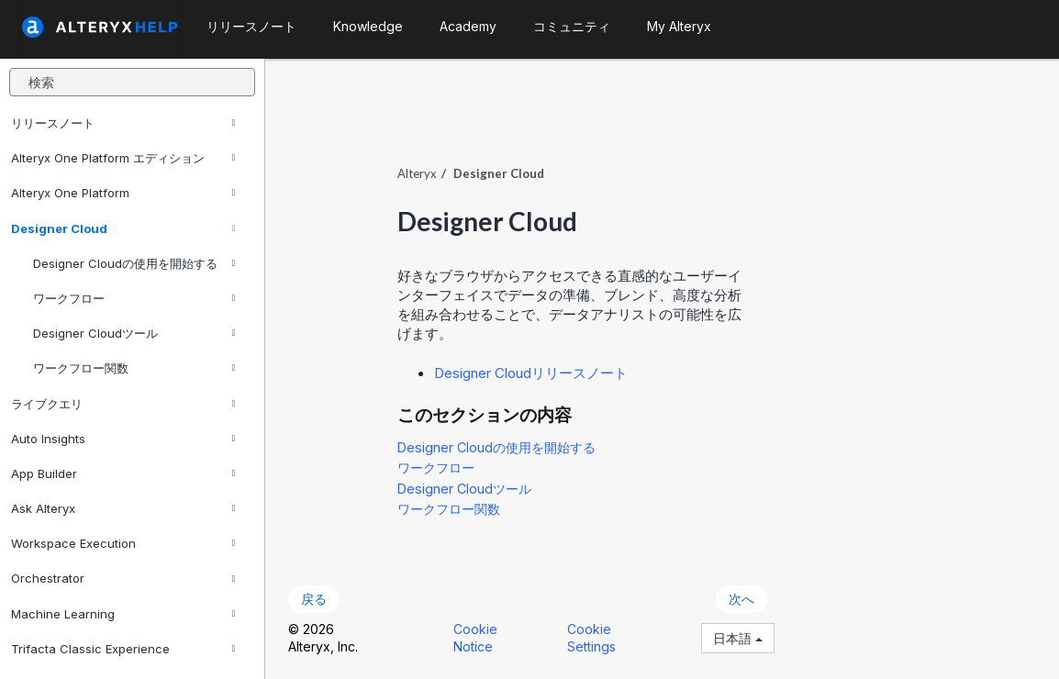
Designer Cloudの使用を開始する (134, 263)
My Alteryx (679, 26)
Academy (468, 26)
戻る (314, 599)
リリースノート (123, 123)
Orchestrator (123, 578)
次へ (741, 599)
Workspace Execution (123, 543)
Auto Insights (123, 438)
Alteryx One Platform (123, 192)
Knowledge (368, 26)
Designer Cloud (123, 228)
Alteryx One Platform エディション (123, 157)
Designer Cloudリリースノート (531, 373)
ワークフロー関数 (134, 368)
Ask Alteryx (123, 508)
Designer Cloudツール (134, 333)
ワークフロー (134, 298)
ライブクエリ (123, 403)
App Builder (123, 473)
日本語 (738, 638)
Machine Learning (123, 614)
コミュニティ (571, 26)
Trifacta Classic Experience (123, 648)
